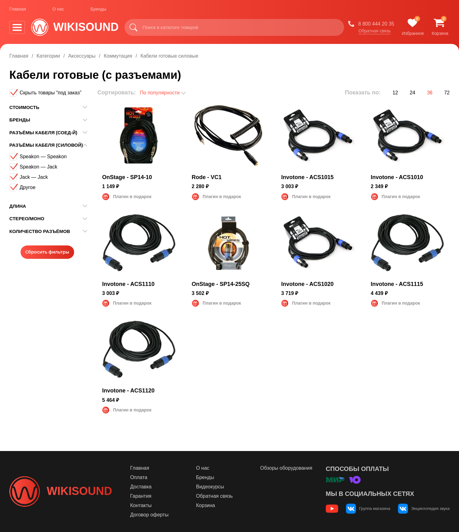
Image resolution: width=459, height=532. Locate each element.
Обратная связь (374, 30)
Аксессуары (82, 56)
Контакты (141, 505)
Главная (17, 9)
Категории (48, 56)
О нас (58, 9)
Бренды (98, 9)
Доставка (141, 486)
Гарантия (140, 496)
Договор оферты (149, 514)
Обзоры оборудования (286, 468)
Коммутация (118, 56)
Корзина (205, 505)
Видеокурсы (210, 486)
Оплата (138, 477)
